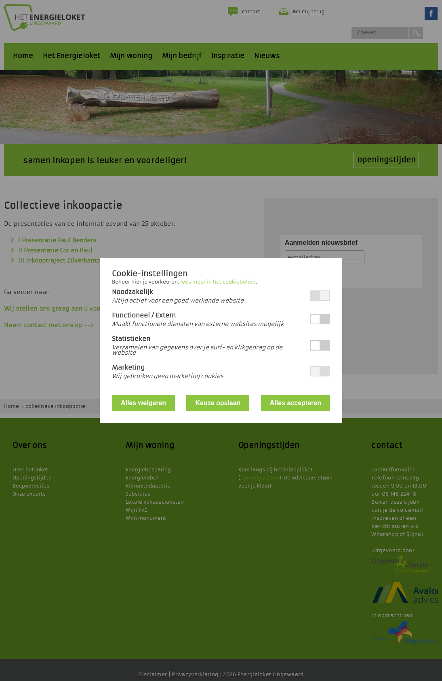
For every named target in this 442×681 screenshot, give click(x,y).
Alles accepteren (295, 402)
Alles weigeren (143, 402)
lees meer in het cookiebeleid (218, 282)
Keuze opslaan (217, 402)
